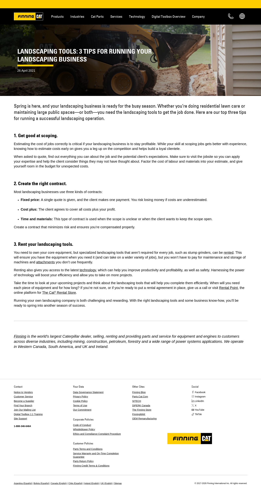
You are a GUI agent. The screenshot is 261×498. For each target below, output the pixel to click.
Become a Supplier (24, 401)
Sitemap (118, 483)
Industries (77, 16)
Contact (231, 16)
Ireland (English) (91, 483)
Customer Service (23, 396)
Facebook (200, 392)
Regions (242, 16)
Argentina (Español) (23, 483)
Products (57, 16)
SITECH (136, 401)
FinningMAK (138, 414)
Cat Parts (97, 16)
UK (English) (106, 483)
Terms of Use (80, 405)
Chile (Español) (75, 483)
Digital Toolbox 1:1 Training (28, 414)
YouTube (199, 409)
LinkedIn (199, 401)
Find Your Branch (23, 405)
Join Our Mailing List (25, 409)
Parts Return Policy (83, 461)
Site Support (20, 418)
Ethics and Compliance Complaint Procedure (97, 434)
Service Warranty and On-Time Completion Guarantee (96, 455)
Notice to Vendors (23, 392)
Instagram (200, 396)
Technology (137, 16)
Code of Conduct (82, 425)
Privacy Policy (80, 396)
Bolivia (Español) (41, 483)
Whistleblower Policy (84, 429)
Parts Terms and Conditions (88, 449)
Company (198, 16)
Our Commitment (82, 409)
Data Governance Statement (88, 392)
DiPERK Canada (141, 405)
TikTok (198, 414)
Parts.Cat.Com (140, 396)
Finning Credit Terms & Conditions (91, 465)
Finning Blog (139, 392)
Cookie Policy (80, 401)
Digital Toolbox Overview (168, 16)
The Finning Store (141, 409)
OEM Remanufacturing (144, 418)
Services (116, 16)
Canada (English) (59, 483)
